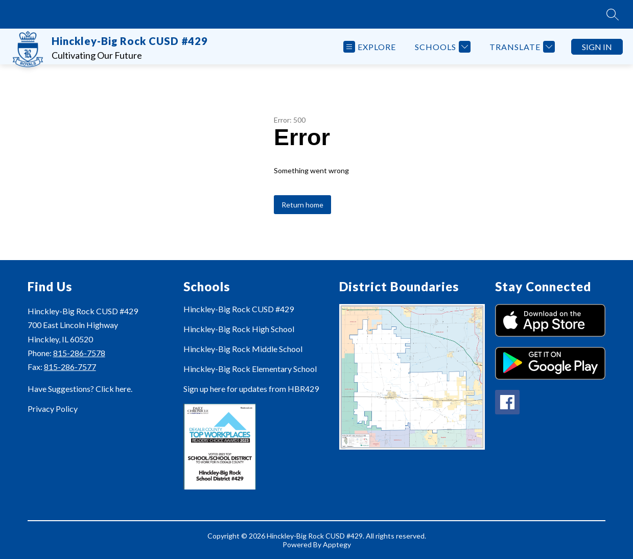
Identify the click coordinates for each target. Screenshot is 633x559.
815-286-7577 (70, 366)
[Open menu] (369, 46)
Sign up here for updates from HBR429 (251, 388)
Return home (302, 204)
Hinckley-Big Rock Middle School (242, 349)
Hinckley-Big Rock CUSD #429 (238, 309)
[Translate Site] (521, 46)
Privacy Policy (53, 408)
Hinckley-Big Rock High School (238, 329)
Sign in (597, 47)
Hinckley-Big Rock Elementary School (250, 369)
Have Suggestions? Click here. (80, 388)
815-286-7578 (79, 353)
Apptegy (337, 544)
